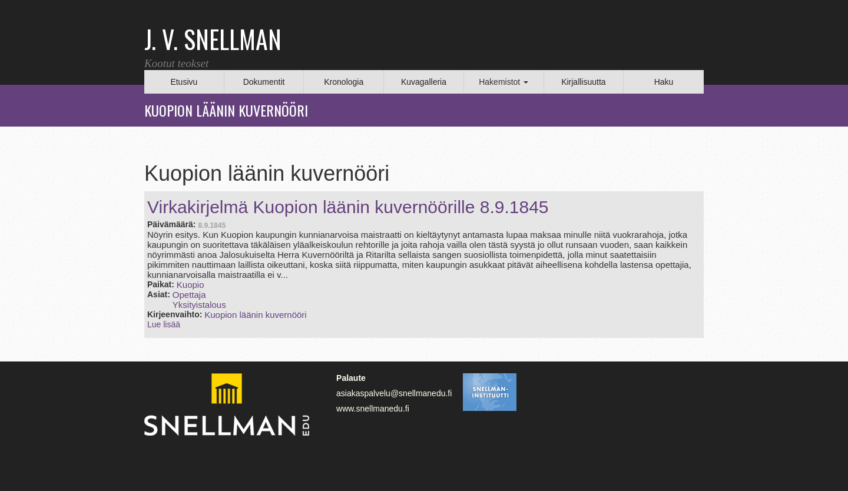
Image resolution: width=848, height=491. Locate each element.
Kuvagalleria (423, 82)
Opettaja (189, 295)
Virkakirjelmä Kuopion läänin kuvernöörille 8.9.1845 (348, 207)
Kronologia (343, 82)
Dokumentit (264, 82)
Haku (664, 82)
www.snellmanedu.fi (372, 408)
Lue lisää (163, 324)
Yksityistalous (199, 305)
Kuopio (190, 285)
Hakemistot (503, 82)
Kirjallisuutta (583, 82)
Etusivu (183, 82)
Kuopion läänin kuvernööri (255, 315)
